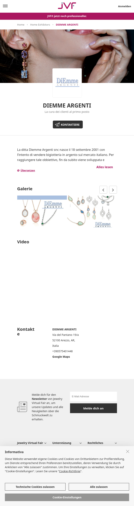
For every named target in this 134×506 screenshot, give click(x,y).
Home (20, 24)
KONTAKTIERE (70, 124)
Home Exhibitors (40, 24)
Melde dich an (93, 408)
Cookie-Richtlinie (69, 471)
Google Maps (61, 356)
